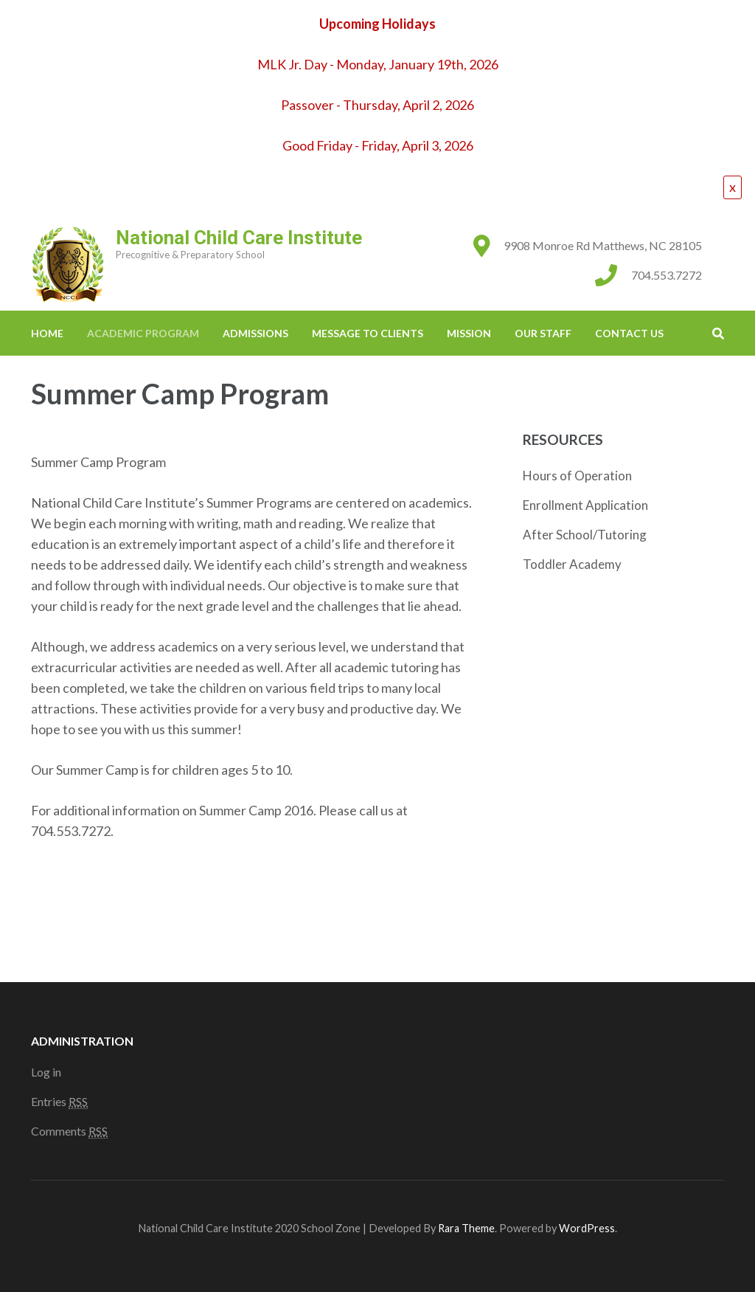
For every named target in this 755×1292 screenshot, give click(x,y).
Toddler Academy (572, 564)
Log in (46, 1072)
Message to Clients (367, 333)
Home (47, 333)
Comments (69, 1131)
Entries (59, 1101)
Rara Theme (466, 1228)
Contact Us (629, 333)
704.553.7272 (666, 275)
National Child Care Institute (239, 238)
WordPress (587, 1228)
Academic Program (143, 333)
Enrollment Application (585, 505)
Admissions (255, 333)
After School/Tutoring (585, 534)
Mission (469, 333)
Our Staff (543, 333)
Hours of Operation (577, 475)
